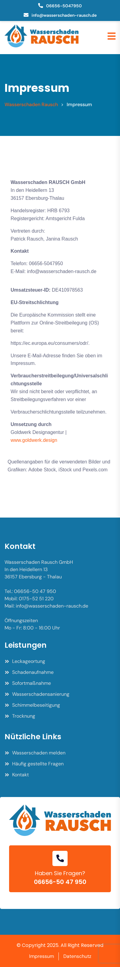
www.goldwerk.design (34, 440)
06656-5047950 (64, 6)
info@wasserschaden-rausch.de (64, 15)
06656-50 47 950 (60, 882)
